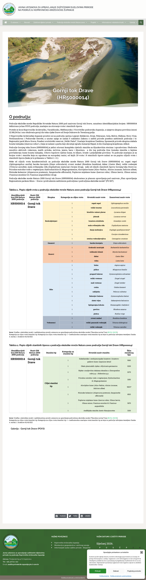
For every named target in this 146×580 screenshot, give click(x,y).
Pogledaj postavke (134, 571)
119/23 (114, 332)
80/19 (110, 332)
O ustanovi (15, 22)
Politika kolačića (104, 576)
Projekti (94, 22)
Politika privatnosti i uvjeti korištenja (120, 576)
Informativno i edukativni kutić (114, 22)
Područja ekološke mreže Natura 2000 (72, 22)
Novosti (27, 22)
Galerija (133, 22)
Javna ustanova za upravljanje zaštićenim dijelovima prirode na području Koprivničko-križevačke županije (55, 8)
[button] (141, 552)
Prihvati (98, 571)
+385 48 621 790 (12, 562)
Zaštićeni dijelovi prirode (43, 22)
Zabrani (116, 571)
